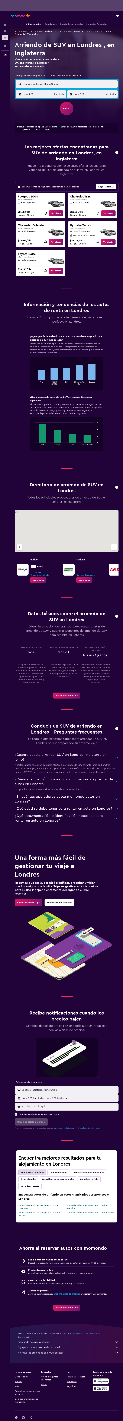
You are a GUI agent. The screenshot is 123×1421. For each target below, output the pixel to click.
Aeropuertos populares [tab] (32, 1172)
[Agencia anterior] (19, 547)
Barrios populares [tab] (58, 1172)
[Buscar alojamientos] (5, 31)
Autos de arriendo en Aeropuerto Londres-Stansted (39, 1214)
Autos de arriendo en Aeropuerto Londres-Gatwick (87, 1206)
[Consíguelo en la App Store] (101, 1388)
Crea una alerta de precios (66, 1294)
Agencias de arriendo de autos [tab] (89, 1172)
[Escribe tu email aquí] (69, 1106)
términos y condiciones (63, 1128)
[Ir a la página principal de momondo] (20, 15)
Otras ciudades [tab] (28, 1179)
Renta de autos (21, 31)
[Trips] (5, 46)
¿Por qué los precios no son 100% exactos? (68, 1353)
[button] (5, 16)
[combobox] (30, 75)
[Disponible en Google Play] (101, 1381)
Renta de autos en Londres (98, 31)
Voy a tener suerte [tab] (30, 1186)
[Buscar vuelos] (5, 25)
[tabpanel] (67, 396)
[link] (56, 213)
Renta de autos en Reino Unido (43, 31)
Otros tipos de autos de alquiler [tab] (58, 1179)
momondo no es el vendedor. (68, 1342)
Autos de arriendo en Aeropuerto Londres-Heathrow (39, 1206)
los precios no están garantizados (86, 1333)
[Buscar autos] (5, 38)
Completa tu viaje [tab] (89, 1179)
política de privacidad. (90, 1128)
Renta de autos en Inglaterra (71, 31)
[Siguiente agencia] (114, 547)
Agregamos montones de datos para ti (68, 1347)
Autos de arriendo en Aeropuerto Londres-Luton (90, 1213)
